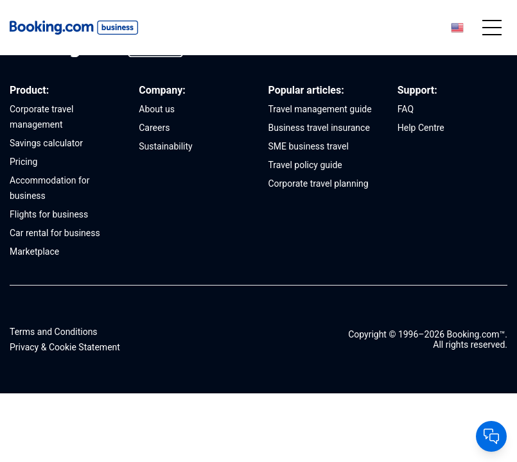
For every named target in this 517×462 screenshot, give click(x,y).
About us (157, 109)
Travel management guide (320, 109)
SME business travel (308, 146)
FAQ (406, 109)
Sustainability (165, 146)
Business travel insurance (319, 128)
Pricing (23, 162)
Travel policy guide (305, 165)
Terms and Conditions (54, 332)
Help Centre (421, 128)
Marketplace (34, 251)
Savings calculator (46, 143)
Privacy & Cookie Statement (65, 347)
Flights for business (49, 214)
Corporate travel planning (318, 183)
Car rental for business (55, 233)
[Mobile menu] (492, 27)
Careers (154, 128)
